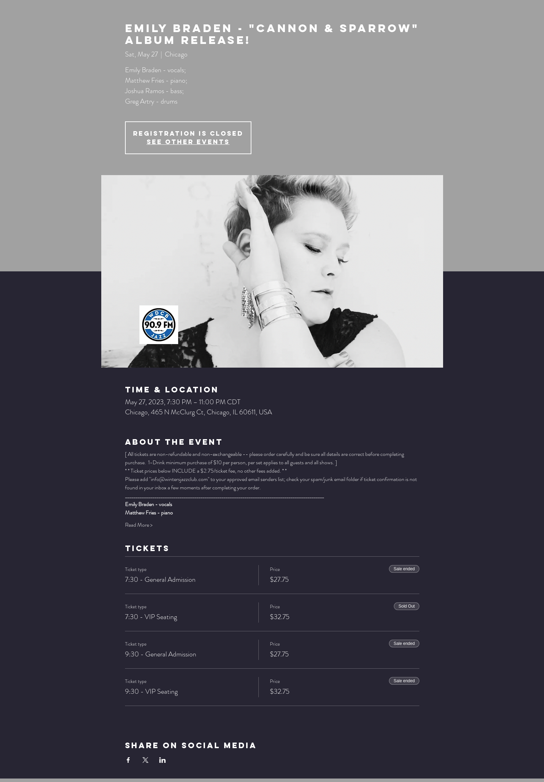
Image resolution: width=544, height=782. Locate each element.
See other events (188, 142)
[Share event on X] (145, 760)
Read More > (139, 525)
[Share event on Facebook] (128, 760)
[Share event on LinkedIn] (162, 760)
